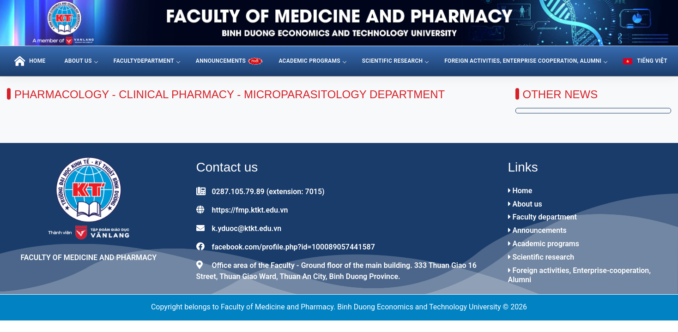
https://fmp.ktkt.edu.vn (250, 210)
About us (80, 61)
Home (520, 190)
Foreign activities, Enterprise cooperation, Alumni (525, 61)
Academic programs (311, 61)
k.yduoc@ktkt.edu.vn (246, 228)
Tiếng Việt (645, 61)
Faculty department (542, 217)
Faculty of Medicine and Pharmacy (88, 257)
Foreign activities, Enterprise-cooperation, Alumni (579, 275)
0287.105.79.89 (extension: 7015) (268, 191)
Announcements (537, 230)
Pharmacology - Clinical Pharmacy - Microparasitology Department (229, 94)
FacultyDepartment (147, 61)
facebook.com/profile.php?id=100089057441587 (293, 247)
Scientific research (395, 61)
